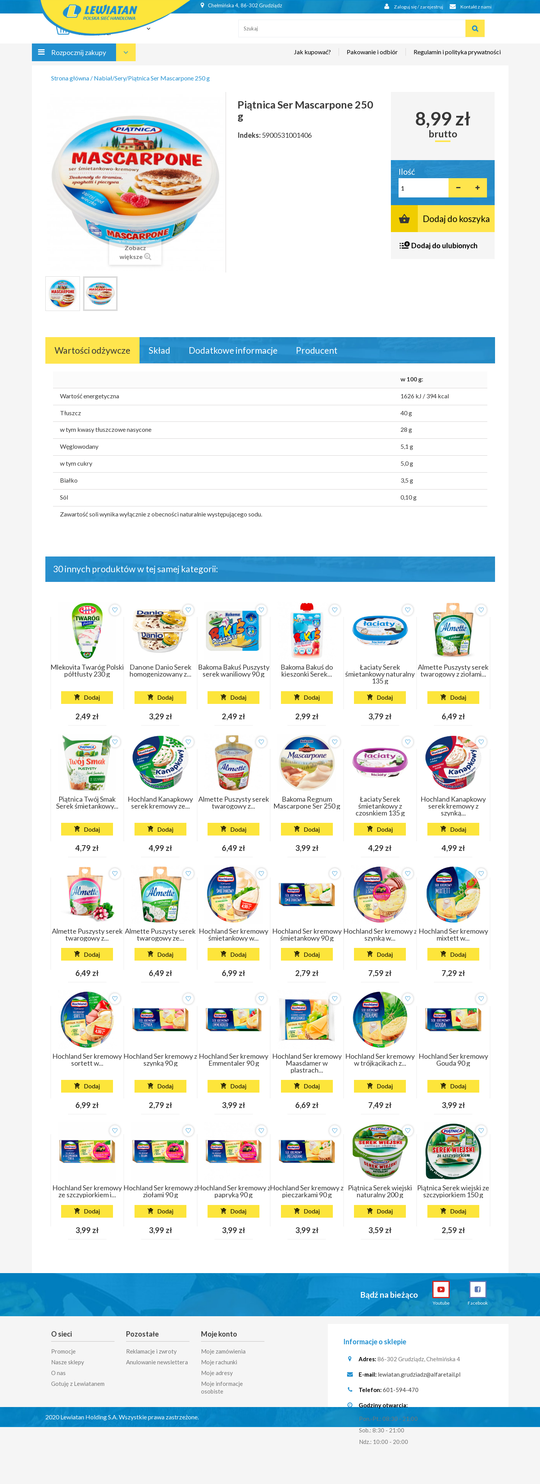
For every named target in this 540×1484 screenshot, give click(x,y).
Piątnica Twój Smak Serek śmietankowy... (87, 802)
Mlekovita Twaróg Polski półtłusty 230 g (87, 670)
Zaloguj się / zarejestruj (408, 6)
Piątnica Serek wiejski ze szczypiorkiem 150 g (453, 1191)
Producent (316, 350)
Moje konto (219, 1334)
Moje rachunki (219, 1361)
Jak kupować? (312, 56)
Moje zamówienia (223, 1350)
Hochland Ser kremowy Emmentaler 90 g (233, 1059)
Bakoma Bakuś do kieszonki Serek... (307, 670)
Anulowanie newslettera (157, 1361)
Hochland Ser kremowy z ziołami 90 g (160, 1191)
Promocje (63, 1350)
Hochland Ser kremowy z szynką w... (380, 934)
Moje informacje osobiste (222, 1386)
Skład (159, 350)
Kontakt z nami (468, 6)
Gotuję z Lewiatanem (78, 1382)
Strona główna (70, 78)
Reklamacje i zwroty (151, 1350)
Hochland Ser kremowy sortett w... (87, 1059)
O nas (58, 1372)
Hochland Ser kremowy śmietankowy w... (233, 934)
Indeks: (249, 135)
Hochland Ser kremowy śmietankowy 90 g (307, 934)
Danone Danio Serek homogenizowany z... (160, 670)
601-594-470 (401, 1391)
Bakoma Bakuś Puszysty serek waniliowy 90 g (233, 670)
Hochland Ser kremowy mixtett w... (453, 934)
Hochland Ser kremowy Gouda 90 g (453, 1059)
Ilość (407, 171)
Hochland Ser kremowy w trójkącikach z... (380, 1059)
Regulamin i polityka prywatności (457, 56)
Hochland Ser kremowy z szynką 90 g (160, 1059)
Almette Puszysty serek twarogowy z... (233, 802)
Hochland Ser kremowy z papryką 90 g (234, 1191)
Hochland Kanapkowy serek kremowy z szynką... (453, 805)
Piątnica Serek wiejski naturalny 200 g (380, 1191)
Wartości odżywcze (92, 350)
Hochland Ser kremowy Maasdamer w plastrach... (307, 1063)
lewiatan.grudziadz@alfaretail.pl (419, 1376)
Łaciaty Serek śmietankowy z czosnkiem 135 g (380, 805)
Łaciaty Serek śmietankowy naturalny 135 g (380, 673)
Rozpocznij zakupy (78, 57)
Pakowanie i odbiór (372, 56)
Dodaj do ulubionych (444, 245)
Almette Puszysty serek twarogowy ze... (160, 934)
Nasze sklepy (67, 1361)
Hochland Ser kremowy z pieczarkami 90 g (307, 1191)
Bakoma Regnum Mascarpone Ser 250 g (306, 802)
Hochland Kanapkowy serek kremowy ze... (160, 802)
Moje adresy (217, 1372)
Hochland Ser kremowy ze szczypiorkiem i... (87, 1191)
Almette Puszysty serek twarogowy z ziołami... (453, 670)
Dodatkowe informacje (233, 350)
